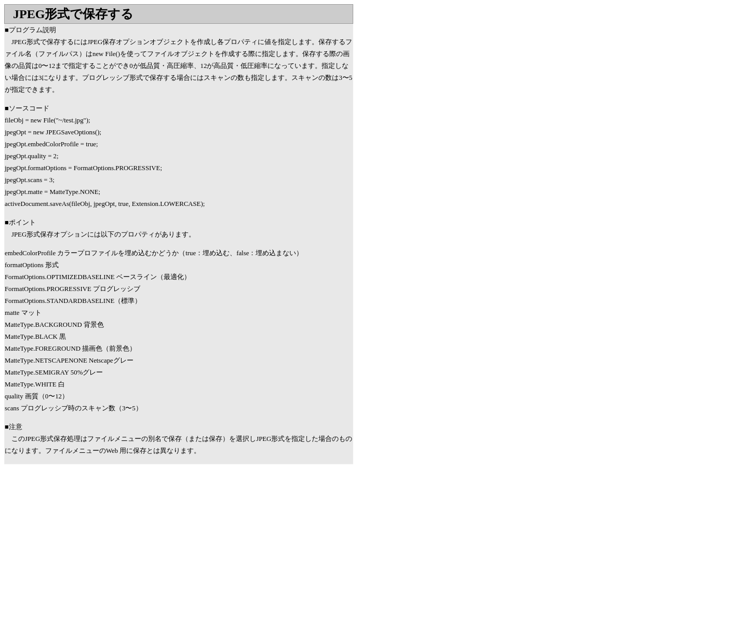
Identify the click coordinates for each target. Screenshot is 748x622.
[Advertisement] (91, 547)
